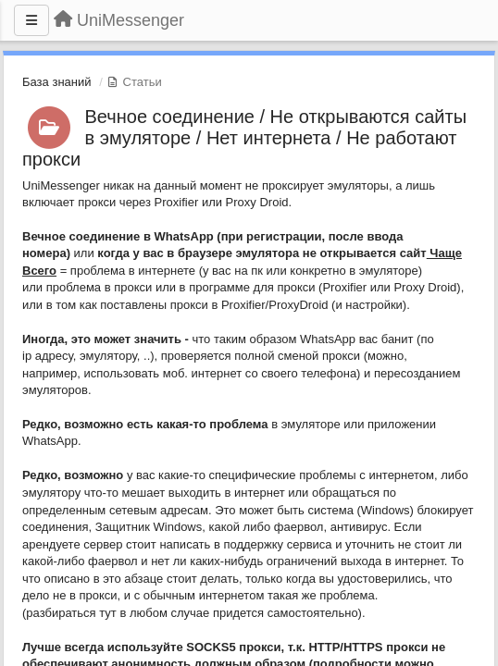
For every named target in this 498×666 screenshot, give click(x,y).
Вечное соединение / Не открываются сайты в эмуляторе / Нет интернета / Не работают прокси (244, 137)
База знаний (57, 82)
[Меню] (31, 20)
